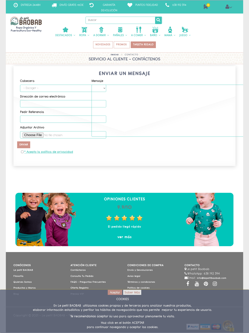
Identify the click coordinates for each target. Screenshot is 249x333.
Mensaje (97, 82)
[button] (65, 32)
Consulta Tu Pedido (82, 277)
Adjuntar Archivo (32, 128)
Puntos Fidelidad (146, 5)
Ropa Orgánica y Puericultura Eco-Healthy (26, 29)
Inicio (115, 55)
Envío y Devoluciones (140, 271)
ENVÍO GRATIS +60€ (72, 5)
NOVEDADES (102, 45)
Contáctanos (78, 271)
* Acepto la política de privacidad (48, 153)
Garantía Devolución (109, 8)
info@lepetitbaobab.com (211, 279)
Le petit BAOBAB (23, 271)
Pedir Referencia (32, 113)
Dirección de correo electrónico (42, 97)
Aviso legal (133, 277)
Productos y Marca (24, 289)
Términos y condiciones (141, 283)
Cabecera (27, 82)
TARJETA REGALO (144, 45)
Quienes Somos (22, 283)
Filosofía (18, 277)
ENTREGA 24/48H (31, 5)
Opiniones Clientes (124, 200)
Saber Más (132, 293)
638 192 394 (179, 5)
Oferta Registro (80, 289)
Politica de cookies (138, 289)
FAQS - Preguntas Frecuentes (88, 283)
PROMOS (122, 45)
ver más (124, 238)
